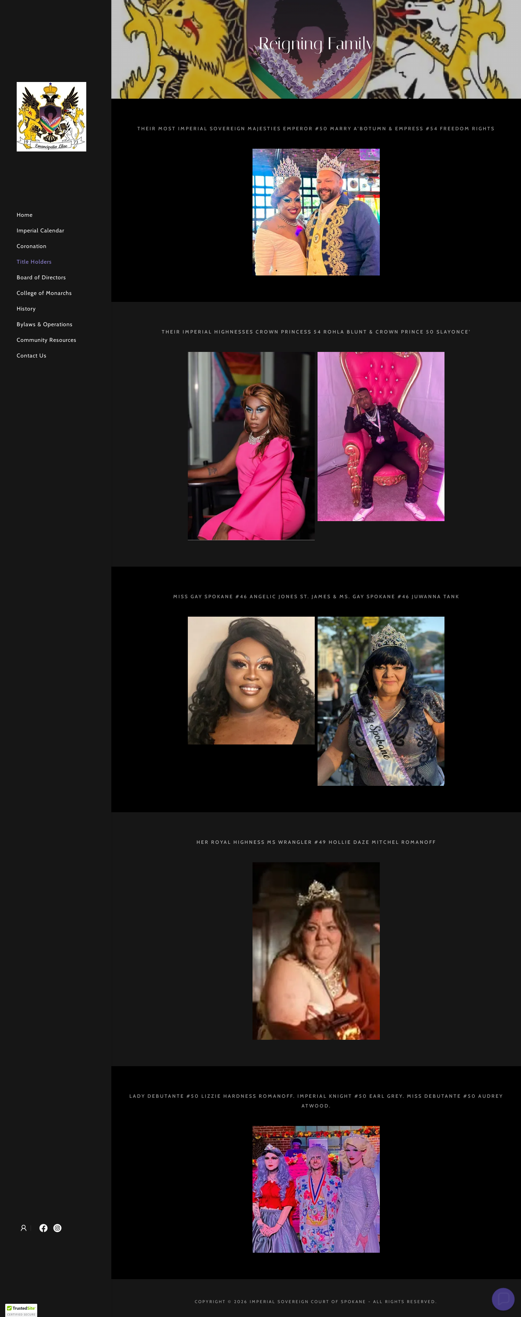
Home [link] (25, 215)
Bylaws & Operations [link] (45, 324)
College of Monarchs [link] (44, 293)
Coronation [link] (32, 246)
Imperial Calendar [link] (40, 230)
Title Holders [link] (34, 261)
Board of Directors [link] (41, 277)
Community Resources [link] (47, 340)
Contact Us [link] (32, 355)
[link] (51, 116)
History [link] (26, 308)
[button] (24, 1228)
